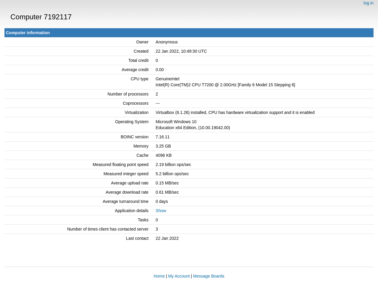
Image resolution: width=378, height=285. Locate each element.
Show (161, 210)
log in (369, 3)
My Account (178, 276)
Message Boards (208, 276)
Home (159, 276)
